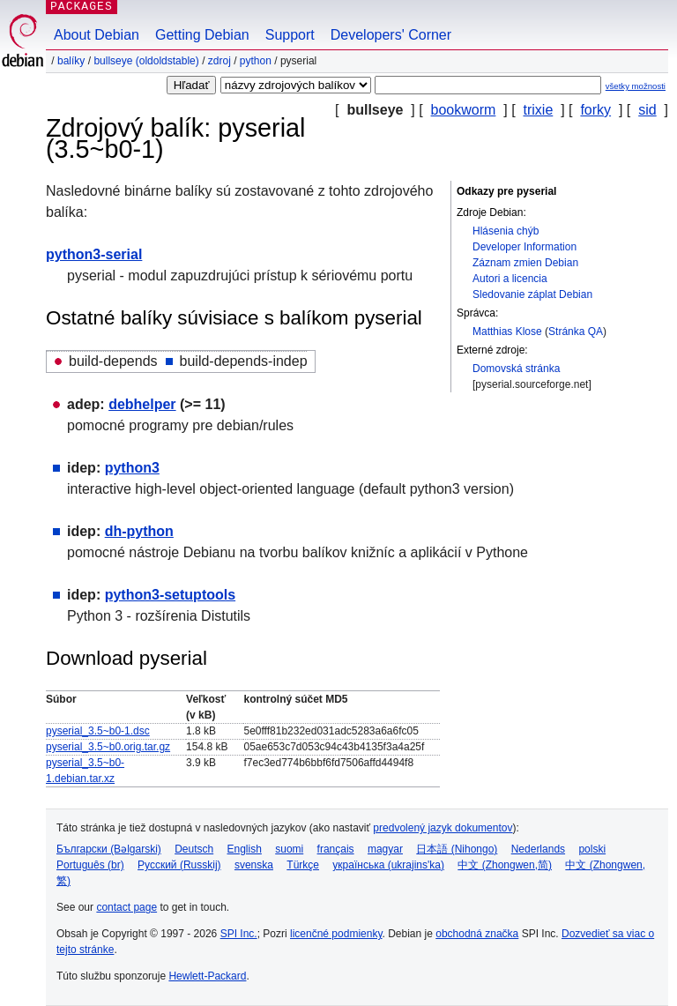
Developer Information (524, 247)
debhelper (141, 404)
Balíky (71, 61)
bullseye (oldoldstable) (145, 61)
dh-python (139, 531)
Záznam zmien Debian (525, 263)
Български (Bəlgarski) (108, 849)
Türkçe (302, 865)
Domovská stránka (516, 368)
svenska (253, 865)
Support (290, 34)
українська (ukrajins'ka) (388, 865)
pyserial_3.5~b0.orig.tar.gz (108, 747)
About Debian (96, 34)
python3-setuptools (170, 594)
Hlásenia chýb (505, 231)
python (256, 61)
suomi (289, 849)
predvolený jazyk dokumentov (442, 828)
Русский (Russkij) (179, 865)
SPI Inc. (238, 934)
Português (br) (90, 865)
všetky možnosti (636, 86)
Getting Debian (202, 34)
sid (647, 109)
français (335, 849)
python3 (132, 467)
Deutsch (194, 849)
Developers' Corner (391, 34)
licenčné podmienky (336, 934)
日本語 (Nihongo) (456, 849)
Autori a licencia (509, 278)
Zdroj (219, 61)
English (244, 849)
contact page (126, 907)
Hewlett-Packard (207, 976)
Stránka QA (575, 331)
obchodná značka (476, 934)
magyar (385, 849)
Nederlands (538, 849)
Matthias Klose (507, 331)
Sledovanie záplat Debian (532, 294)
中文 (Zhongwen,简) (505, 865)
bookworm (463, 109)
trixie (539, 109)
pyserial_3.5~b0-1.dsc (98, 731)
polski (592, 849)
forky (595, 109)
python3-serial (94, 254)
